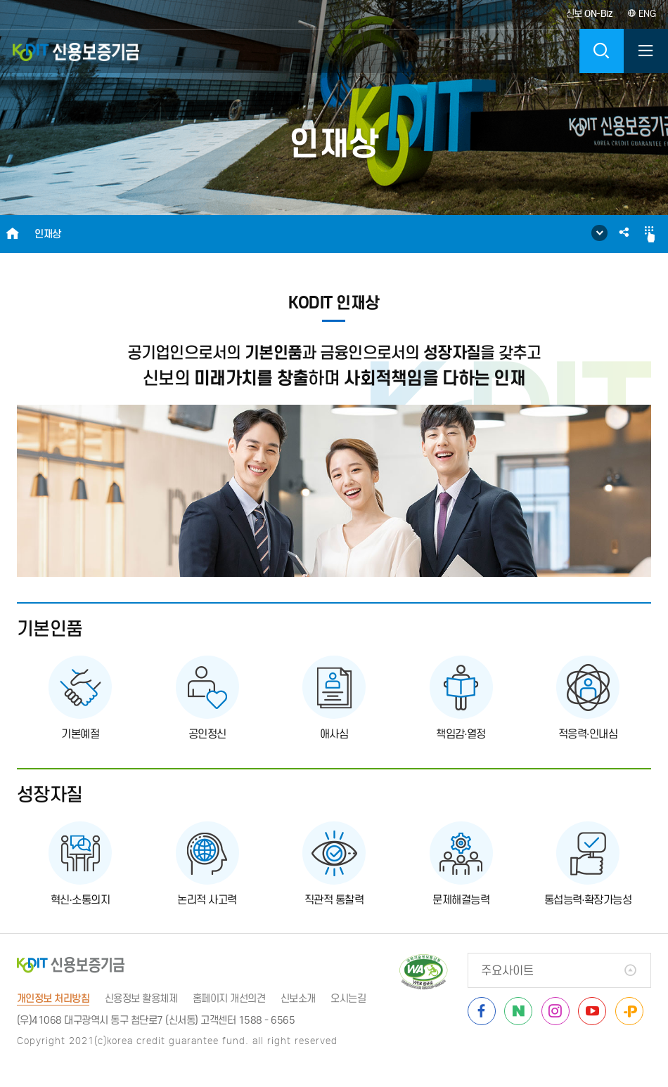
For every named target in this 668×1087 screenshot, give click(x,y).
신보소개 (298, 998)
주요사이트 (507, 970)
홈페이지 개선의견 (229, 998)
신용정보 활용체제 (141, 998)
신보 (589, 14)
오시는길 (348, 998)
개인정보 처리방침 (53, 998)
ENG (641, 14)
